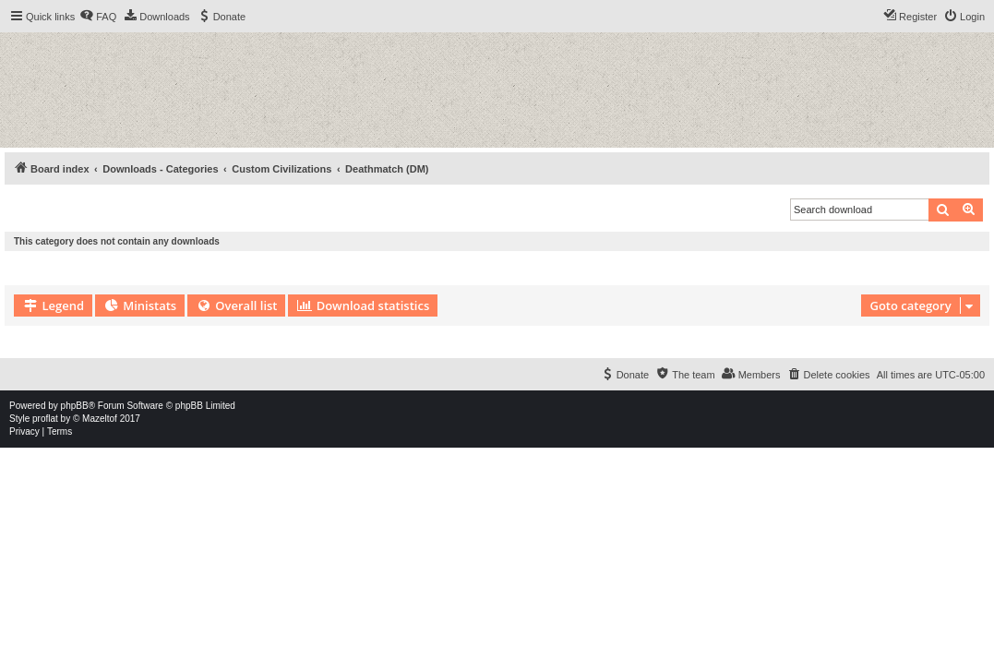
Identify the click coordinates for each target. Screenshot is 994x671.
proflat (45, 418)
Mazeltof (99, 418)
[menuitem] (97, 17)
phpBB (75, 406)
